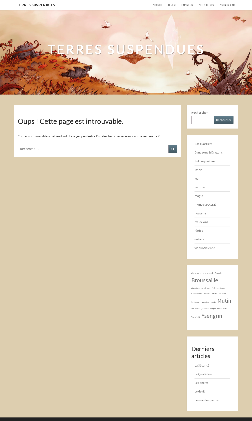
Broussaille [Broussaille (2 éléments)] (204, 280)
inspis (198, 170)
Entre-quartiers (205, 161)
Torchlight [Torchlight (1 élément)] (195, 317)
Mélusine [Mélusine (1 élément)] (195, 308)
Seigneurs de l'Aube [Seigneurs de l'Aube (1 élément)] (218, 308)
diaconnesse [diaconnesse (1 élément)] (196, 293)
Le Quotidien (203, 374)
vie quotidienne (205, 248)
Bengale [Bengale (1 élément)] (218, 273)
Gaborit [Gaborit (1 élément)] (207, 293)
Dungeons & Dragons (209, 152)
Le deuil (200, 391)
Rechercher (199, 112)
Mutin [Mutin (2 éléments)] (224, 300)
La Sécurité (202, 365)
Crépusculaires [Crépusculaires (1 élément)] (218, 288)
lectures (200, 187)
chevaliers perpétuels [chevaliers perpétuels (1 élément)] (200, 288)
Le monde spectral (207, 400)
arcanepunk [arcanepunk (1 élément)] (208, 273)
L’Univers (187, 5)
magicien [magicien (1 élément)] (205, 302)
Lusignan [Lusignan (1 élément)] (195, 302)
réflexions (201, 222)
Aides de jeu (206, 5)
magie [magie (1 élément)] (213, 302)
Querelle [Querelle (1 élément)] (204, 308)
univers (199, 239)
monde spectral (205, 204)
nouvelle (200, 213)
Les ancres (201, 383)
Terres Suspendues (36, 4)
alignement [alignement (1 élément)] (196, 273)
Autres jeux (227, 5)
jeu (196, 178)
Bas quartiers (203, 144)
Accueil (157, 5)
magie (199, 196)
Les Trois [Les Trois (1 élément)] (222, 293)
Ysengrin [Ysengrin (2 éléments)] (212, 315)
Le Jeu (172, 5)
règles (199, 231)
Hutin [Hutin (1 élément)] (214, 293)
